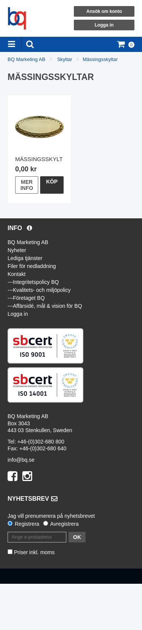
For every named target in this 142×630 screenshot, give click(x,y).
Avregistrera (64, 524)
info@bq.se (21, 460)
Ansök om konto (104, 11)
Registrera (27, 524)
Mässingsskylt (39, 159)
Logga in (104, 25)
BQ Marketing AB (26, 59)
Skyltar (64, 59)
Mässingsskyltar (100, 59)
